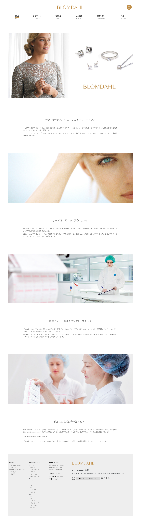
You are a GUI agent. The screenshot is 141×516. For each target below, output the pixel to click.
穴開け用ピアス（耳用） (56, 467)
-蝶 (30, 487)
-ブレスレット (34, 472)
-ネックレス (33, 474)
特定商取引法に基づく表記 (17, 469)
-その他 (32, 492)
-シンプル (32, 489)
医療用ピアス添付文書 (55, 469)
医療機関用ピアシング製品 (57, 465)
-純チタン (32, 467)
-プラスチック (34, 469)
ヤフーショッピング (89, 479)
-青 (30, 498)
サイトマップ (13, 467)
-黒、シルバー (34, 505)
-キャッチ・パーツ (35, 476)
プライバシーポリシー (16, 465)
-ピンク (32, 501)
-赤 (30, 496)
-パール (32, 481)
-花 (30, 485)
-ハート (32, 483)
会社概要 (12, 474)
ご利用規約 (12, 472)
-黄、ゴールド (34, 503)
